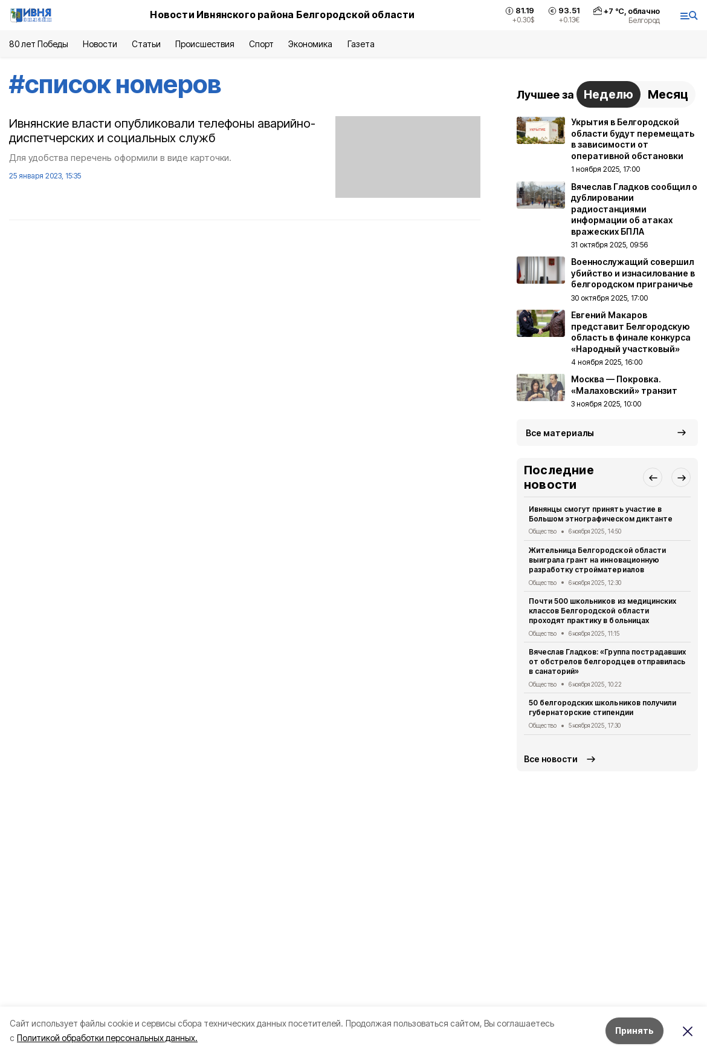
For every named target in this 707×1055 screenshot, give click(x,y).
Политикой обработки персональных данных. (107, 1038)
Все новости (551, 759)
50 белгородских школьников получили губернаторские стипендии (602, 707)
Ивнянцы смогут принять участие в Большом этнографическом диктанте (601, 514)
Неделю (608, 94)
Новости (100, 44)
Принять (634, 1030)
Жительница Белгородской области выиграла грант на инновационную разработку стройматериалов (597, 560)
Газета (361, 44)
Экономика (310, 44)
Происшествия (204, 44)
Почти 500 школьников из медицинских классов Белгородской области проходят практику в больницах (602, 610)
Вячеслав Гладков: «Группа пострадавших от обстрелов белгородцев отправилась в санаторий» (607, 661)
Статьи (146, 44)
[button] (652, 477)
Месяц (668, 94)
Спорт (261, 44)
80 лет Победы (38, 44)
